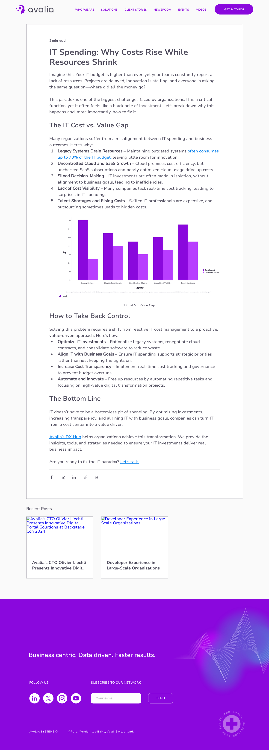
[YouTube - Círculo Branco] (76, 698)
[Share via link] (85, 477)
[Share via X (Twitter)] (63, 477)
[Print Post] (97, 477)
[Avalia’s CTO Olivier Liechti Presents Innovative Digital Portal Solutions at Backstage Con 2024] (60, 535)
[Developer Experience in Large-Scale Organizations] (134, 535)
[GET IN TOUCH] (234, 9)
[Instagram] (62, 698)
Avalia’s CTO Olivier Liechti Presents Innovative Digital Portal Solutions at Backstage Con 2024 (59, 565)
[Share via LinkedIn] (74, 477)
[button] (109, 9)
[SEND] (160, 698)
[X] (48, 698)
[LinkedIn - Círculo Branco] (34, 698)
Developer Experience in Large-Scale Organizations (133, 565)
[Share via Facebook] (51, 477)
